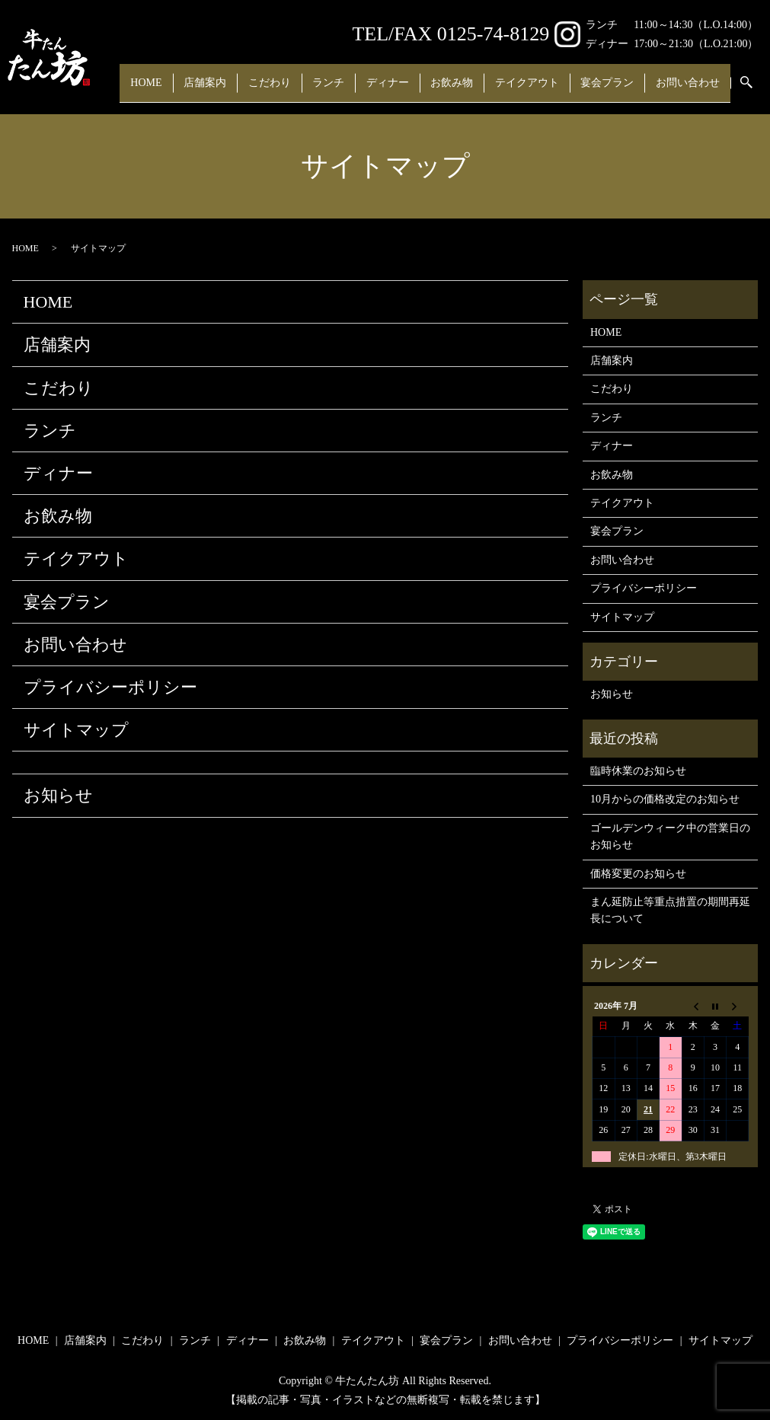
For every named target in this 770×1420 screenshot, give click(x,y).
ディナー (404, 66)
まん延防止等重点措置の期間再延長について (670, 910)
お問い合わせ (139, 90)
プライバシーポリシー (110, 687)
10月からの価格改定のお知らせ (665, 799)
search (203, 90)
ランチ (335, 66)
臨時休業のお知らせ (638, 771)
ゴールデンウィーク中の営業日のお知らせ (670, 836)
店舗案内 (191, 66)
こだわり (265, 66)
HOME (122, 66)
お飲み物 (479, 66)
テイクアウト (564, 66)
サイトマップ (76, 729)
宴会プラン (655, 66)
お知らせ (58, 795)
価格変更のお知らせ (638, 873)
